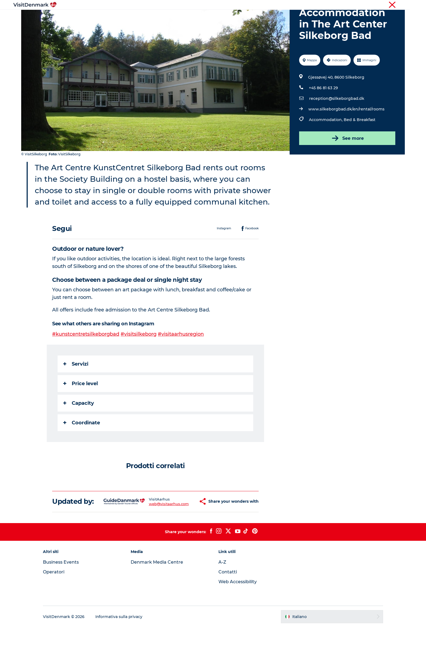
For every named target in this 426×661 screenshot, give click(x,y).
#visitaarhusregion (181, 360)
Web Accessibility (237, 615)
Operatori (379, 5)
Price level (81, 409)
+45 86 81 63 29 (323, 113)
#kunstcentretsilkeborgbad (86, 360)
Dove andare (173, 17)
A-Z (222, 595)
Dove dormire (236, 17)
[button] (183, 531)
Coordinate (82, 449)
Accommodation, (326, 145)
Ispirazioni (141, 17)
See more (347, 164)
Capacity (79, 429)
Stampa (398, 5)
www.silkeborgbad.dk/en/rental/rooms (346, 134)
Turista (360, 5)
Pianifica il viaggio (277, 17)
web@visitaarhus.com (154, 533)
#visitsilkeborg (139, 360)
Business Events (62, 595)
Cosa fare (204, 17)
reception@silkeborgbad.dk (336, 124)
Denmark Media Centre (157, 595)
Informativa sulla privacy (121, 650)
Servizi (76, 390)
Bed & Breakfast (359, 145)
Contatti (227, 605)
